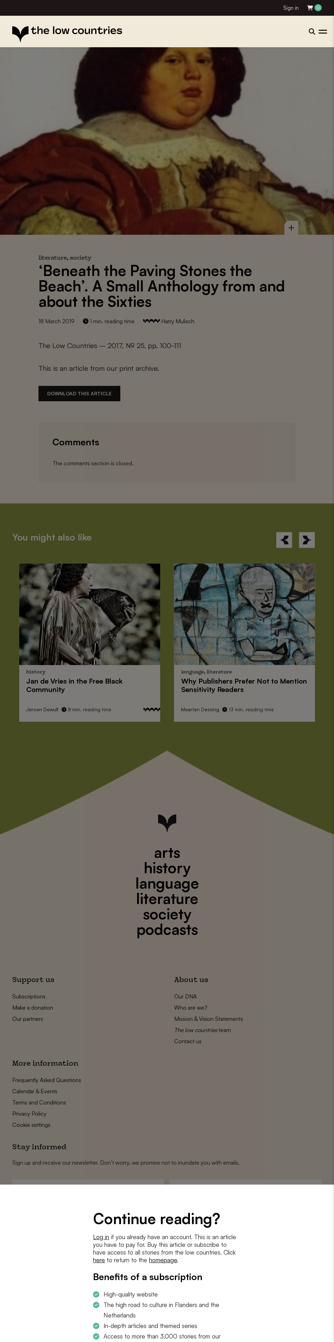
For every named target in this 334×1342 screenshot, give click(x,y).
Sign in (291, 8)
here (99, 1260)
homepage (163, 1260)
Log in (101, 1237)
